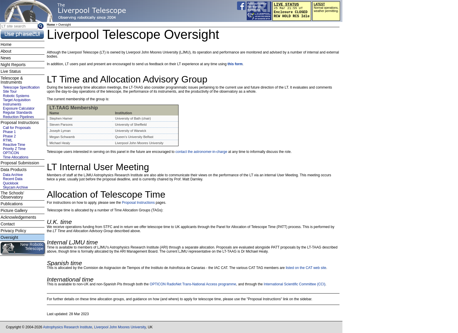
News (6, 58)
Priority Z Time (14, 149)
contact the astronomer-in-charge (201, 152)
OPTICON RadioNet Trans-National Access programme (193, 284)
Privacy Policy (13, 230)
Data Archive (13, 175)
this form (235, 64)
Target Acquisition (16, 100)
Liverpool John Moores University (120, 327)
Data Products (14, 169)
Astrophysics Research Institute (67, 327)
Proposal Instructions (138, 203)
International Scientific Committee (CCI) (294, 284)
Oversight (9, 237)
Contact (8, 224)
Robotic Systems (16, 96)
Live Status (11, 71)
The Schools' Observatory (12, 195)
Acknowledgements (18, 217)
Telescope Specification (21, 87)
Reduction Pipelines (18, 117)
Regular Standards (17, 113)
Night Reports (13, 64)
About (6, 51)
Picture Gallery (14, 210)
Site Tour (10, 91)
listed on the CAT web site (306, 268)
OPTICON (11, 153)
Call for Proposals (17, 128)
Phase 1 (9, 132)
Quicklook (10, 183)
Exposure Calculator (19, 108)
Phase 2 (9, 136)
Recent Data (13, 179)
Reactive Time (14, 145)
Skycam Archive (15, 187)
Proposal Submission (20, 163)
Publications (12, 203)
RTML (7, 140)
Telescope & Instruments (12, 80)
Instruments (12, 104)
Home (51, 24)
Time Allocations (15, 157)
